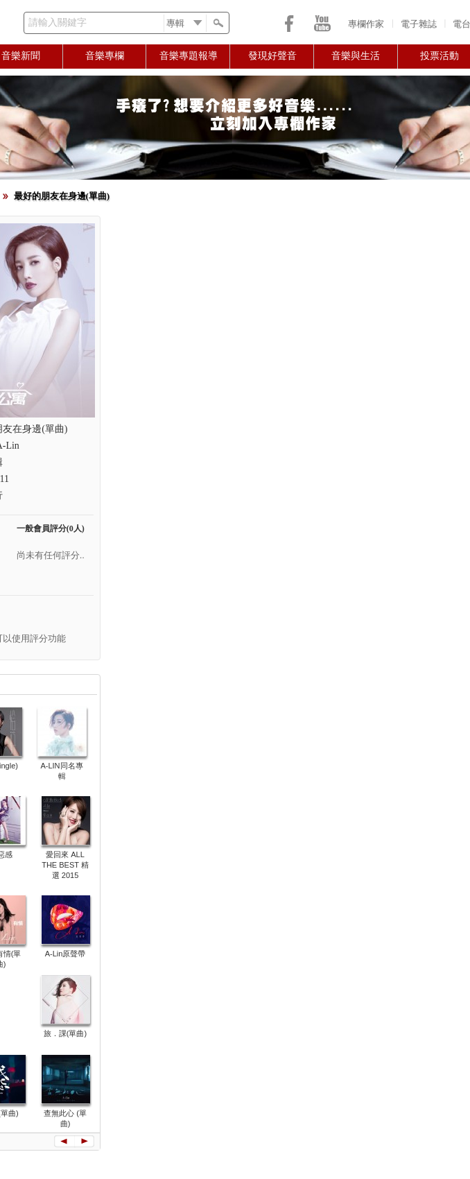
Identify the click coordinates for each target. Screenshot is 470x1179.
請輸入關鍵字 (57, 22)
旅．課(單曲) (65, 1033)
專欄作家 (366, 24)
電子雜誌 (419, 24)
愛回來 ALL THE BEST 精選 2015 (65, 864)
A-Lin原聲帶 (65, 953)
